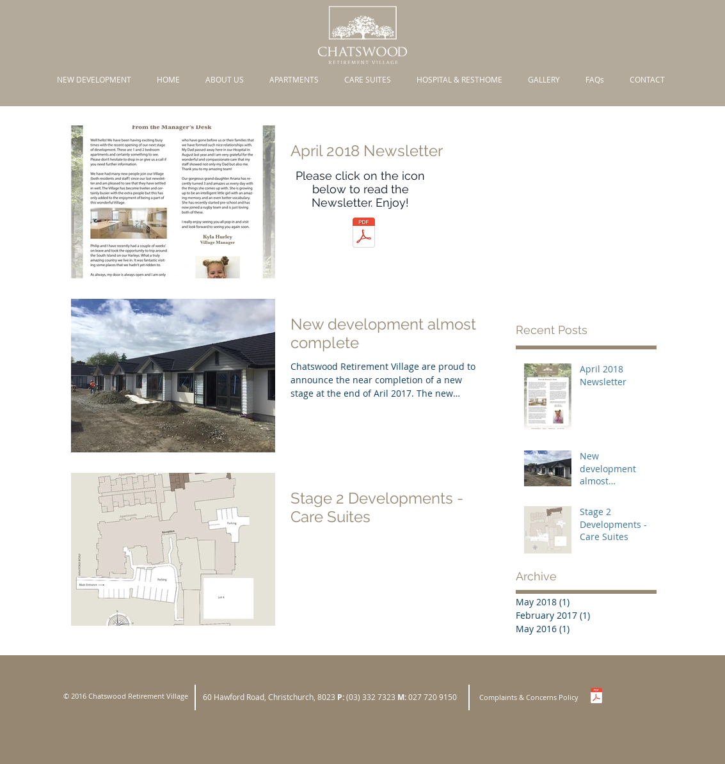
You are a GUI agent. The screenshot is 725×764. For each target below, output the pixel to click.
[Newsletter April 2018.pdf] (363, 234)
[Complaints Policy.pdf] (596, 697)
